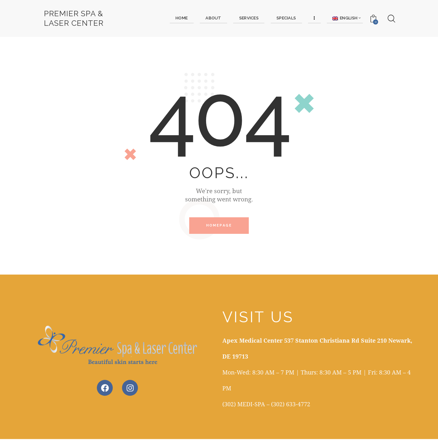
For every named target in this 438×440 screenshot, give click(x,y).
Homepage (219, 226)
